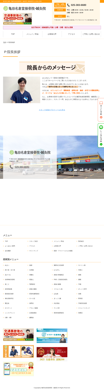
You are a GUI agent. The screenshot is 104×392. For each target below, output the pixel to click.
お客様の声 (52, 34)
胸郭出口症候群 (59, 265)
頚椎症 (80, 313)
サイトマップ (33, 251)
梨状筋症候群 (9, 294)
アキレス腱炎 (33, 308)
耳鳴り (80, 270)
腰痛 (79, 279)
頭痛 (79, 294)
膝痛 (79, 275)
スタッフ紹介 (33, 241)
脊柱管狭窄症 (9, 298)
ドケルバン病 (58, 289)
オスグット (8, 308)
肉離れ (31, 275)
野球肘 (80, 298)
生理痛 (31, 270)
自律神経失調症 (10, 279)
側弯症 (31, 303)
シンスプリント (10, 313)
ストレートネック (84, 308)
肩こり (7, 284)
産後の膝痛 (33, 289)
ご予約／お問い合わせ (91, 34)
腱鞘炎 (31, 317)
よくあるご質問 (10, 246)
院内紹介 (81, 241)
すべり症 (32, 298)
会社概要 (8, 251)
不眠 (79, 284)
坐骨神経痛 (8, 289)
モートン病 (81, 265)
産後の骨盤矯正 (59, 275)
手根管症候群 (82, 303)
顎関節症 (32, 284)
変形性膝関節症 (34, 294)
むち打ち (57, 270)
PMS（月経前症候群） (61, 279)
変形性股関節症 (59, 313)
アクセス (71, 34)
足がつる (8, 275)
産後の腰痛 (57, 284)
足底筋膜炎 (33, 313)
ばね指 (56, 294)
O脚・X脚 (8, 317)
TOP (13, 34)
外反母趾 (57, 303)
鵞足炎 (7, 303)
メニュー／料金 (32, 34)
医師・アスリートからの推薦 (63, 251)
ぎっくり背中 (82, 289)
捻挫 (30, 265)
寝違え (31, 279)
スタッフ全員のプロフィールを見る (52, 110)
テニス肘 (57, 308)
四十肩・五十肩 (10, 270)
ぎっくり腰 (57, 298)
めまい (7, 265)
